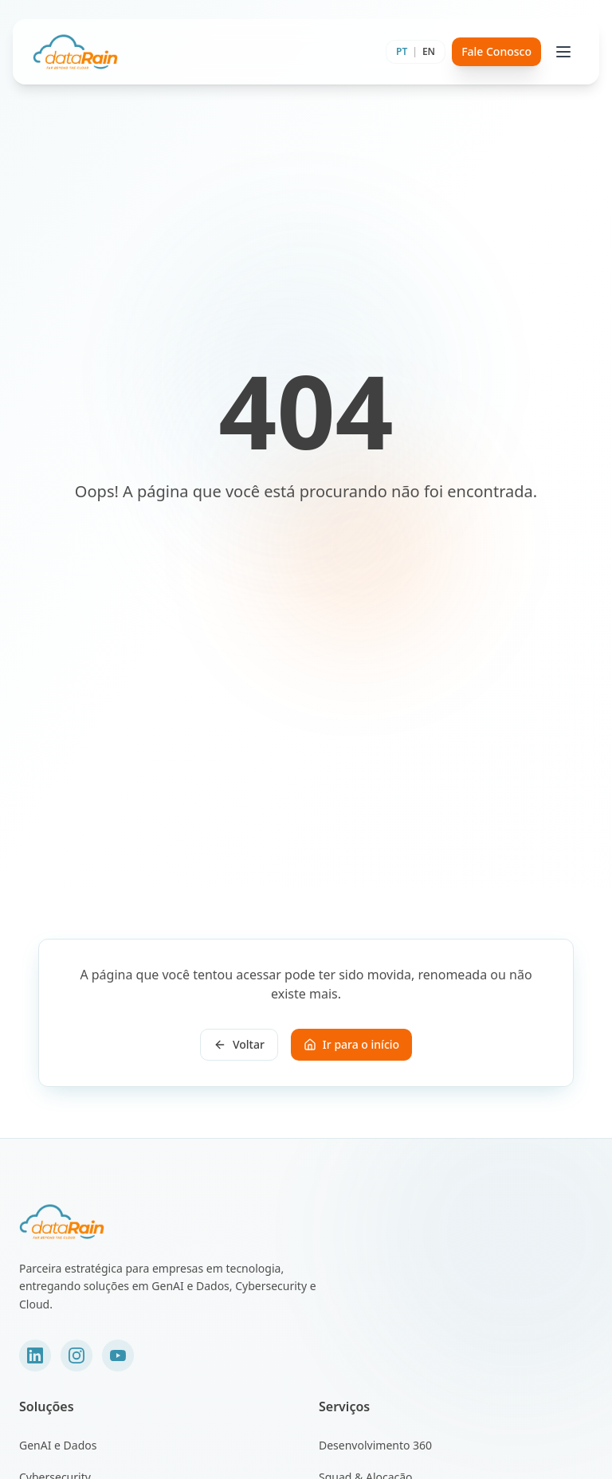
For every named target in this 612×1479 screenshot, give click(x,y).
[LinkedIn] (35, 1355)
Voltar (239, 1044)
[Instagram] (76, 1355)
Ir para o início (351, 1044)
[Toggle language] (415, 52)
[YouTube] (118, 1355)
